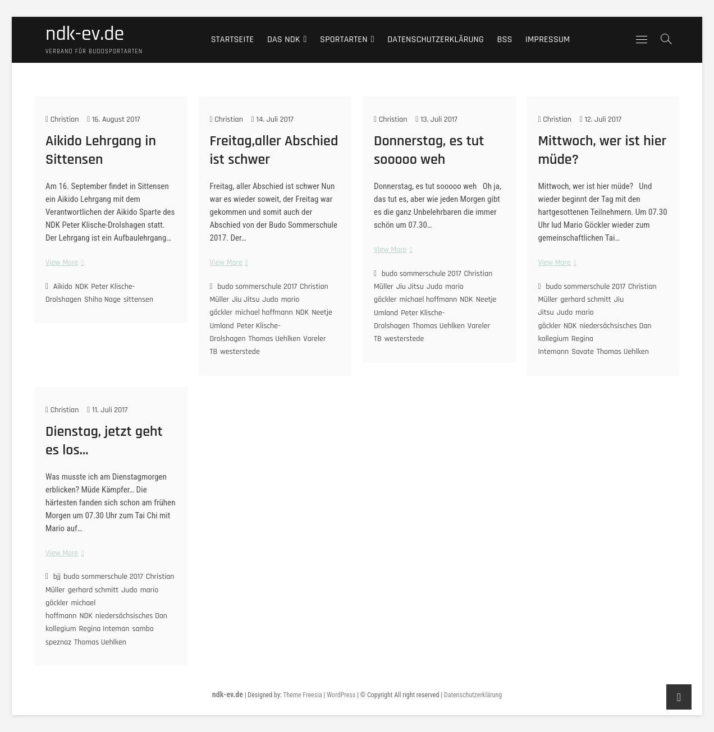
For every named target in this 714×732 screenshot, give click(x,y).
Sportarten (344, 39)
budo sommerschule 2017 (257, 287)
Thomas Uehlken (274, 339)
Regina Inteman (104, 629)
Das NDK (283, 39)
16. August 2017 (113, 119)
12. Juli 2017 (600, 119)
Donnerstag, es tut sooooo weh (429, 150)
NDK (81, 287)
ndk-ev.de (84, 34)
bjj (57, 577)
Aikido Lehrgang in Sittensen (100, 150)
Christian (62, 119)
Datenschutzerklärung (435, 39)
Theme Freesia (302, 695)
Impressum (547, 39)
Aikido (62, 287)
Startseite (232, 39)
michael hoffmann (264, 312)
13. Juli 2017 (436, 119)
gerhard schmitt (585, 299)
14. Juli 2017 (272, 119)
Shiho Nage (102, 299)
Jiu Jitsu (245, 299)
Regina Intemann (565, 345)
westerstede (240, 352)
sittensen (138, 299)
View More (63, 263)
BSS (504, 39)
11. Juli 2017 (107, 410)
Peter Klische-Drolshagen (245, 332)
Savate (582, 352)
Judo (270, 299)
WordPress (341, 695)
